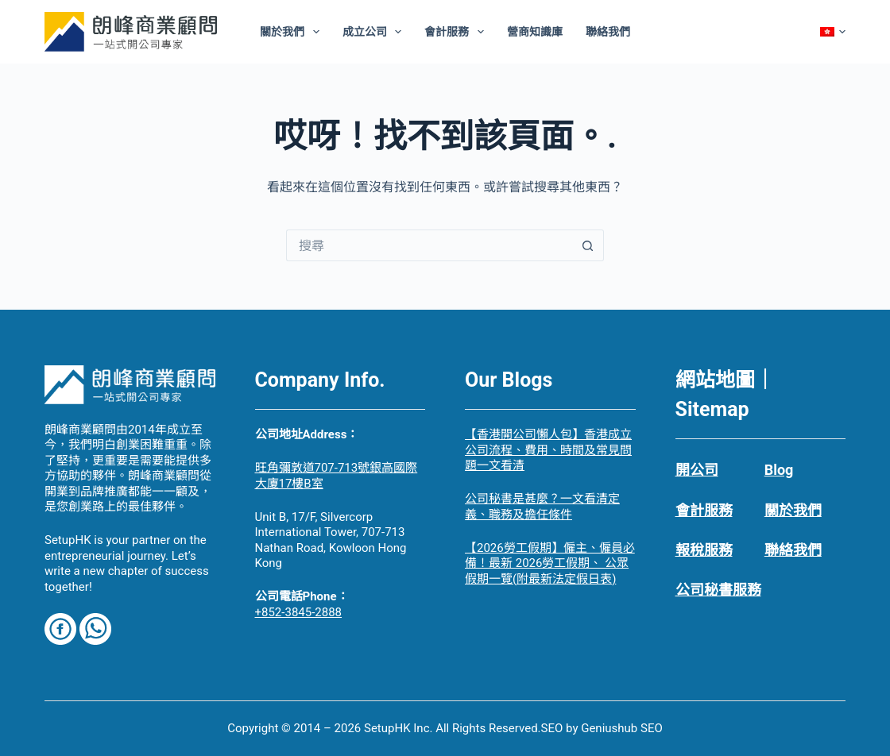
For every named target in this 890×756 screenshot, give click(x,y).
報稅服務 (704, 550)
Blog (779, 469)
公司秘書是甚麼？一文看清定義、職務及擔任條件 (542, 507)
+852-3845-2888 (298, 612)
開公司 (696, 469)
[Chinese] (833, 32)
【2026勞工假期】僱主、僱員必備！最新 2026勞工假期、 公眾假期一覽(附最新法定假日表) (550, 563)
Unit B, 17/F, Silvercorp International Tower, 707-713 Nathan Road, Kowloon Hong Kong (331, 540)
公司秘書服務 (718, 589)
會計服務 (457, 31)
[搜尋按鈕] (588, 245)
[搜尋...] (429, 245)
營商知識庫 (535, 31)
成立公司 (375, 31)
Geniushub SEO (622, 728)
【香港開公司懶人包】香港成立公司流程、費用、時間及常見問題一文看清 (548, 449)
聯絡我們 (608, 31)
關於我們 (293, 31)
